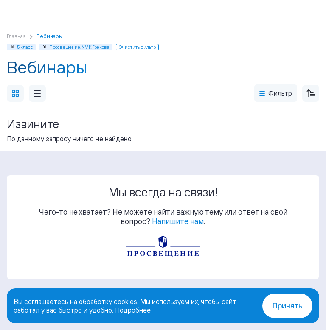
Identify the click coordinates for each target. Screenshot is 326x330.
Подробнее (133, 310)
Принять (287, 305)
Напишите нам (178, 221)
